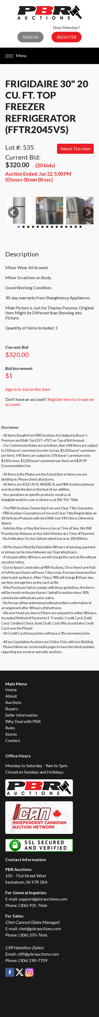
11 (66, 227)
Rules (10, 727)
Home (11, 689)
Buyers (11, 708)
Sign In (30, 36)
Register (66, 36)
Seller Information (21, 714)
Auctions (13, 702)
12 (71, 227)
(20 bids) (45, 165)
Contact (12, 740)
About (11, 695)
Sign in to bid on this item (27, 389)
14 (80, 227)
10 (61, 227)
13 (76, 227)
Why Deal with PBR (23, 721)
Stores (11, 733)
